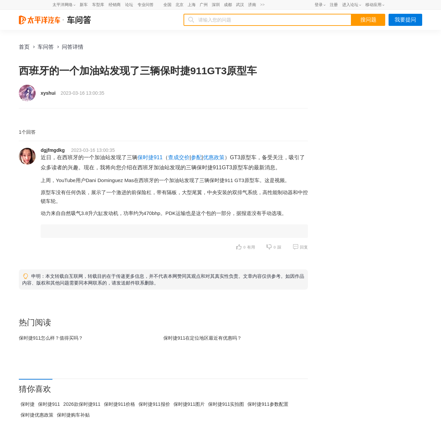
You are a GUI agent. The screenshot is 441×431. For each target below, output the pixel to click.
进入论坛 (350, 4)
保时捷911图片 (189, 404)
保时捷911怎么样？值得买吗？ (51, 338)
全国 (167, 4)
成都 (228, 4)
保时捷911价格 (119, 404)
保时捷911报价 (154, 404)
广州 (204, 4)
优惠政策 (214, 157)
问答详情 (72, 47)
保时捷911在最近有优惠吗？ (202, 338)
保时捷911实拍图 (226, 404)
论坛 (129, 4)
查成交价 (179, 157)
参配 (196, 157)
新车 (84, 4)
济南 (252, 4)
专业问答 (145, 4)
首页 (24, 47)
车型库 (98, 4)
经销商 (115, 4)
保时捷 (28, 404)
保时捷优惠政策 (37, 415)
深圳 (216, 4)
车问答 (46, 47)
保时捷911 (150, 157)
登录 (319, 4)
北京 (179, 4)
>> (262, 4)
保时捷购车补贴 (73, 415)
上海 (192, 4)
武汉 (240, 4)
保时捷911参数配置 (267, 404)
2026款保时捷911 (82, 404)
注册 (334, 4)
